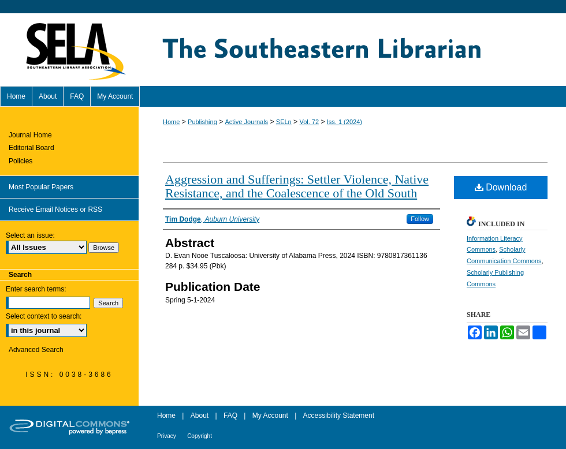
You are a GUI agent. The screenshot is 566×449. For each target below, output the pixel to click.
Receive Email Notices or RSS (55, 209)
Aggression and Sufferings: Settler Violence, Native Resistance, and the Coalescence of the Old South (297, 186)
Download (501, 187)
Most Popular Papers (41, 187)
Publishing (202, 121)
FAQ (230, 415)
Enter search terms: (36, 289)
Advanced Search (36, 350)
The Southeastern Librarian (352, 49)
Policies (20, 161)
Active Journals (247, 121)
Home (171, 121)
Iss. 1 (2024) (344, 121)
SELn (284, 121)
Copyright (199, 436)
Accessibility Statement (338, 415)
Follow (420, 218)
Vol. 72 (309, 121)
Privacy (166, 436)
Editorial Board (31, 148)
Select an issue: (30, 235)
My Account (270, 415)
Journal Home (30, 135)
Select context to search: (43, 316)
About (199, 415)
